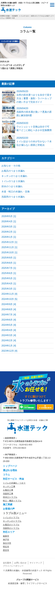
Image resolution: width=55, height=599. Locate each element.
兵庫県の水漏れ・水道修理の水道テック (23, 570)
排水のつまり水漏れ (12, 186)
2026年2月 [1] (8, 232)
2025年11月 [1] (9, 247)
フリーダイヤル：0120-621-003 (17, 444)
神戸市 (6, 539)
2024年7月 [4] (8, 314)
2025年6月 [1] (8, 273)
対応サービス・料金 (13, 479)
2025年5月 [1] (8, 278)
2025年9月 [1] (8, 257)
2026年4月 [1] (8, 221)
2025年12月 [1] (9, 242)
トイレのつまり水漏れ (9, 41)
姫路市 (6, 536)
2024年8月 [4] (8, 309)
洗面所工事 (8, 493)
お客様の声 (9, 508)
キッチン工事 (9, 486)
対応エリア (9, 532)
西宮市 (6, 550)
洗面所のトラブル (11, 528)
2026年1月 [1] (8, 237)
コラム (6, 474)
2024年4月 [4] (8, 330)
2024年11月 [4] (9, 294)
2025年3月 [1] (8, 288)
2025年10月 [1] (9, 252)
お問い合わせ (20, 563)
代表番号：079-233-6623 (14, 448)
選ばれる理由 (10, 470)
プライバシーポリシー (13, 566)
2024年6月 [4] (8, 320)
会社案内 (7, 563)
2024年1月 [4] (8, 345)
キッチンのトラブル (12, 521)
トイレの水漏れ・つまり (14, 483)
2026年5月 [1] (8, 216)
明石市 (6, 546)
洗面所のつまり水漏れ (13, 196)
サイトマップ (36, 563)
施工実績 (7, 504)
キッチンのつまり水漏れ (14, 176)
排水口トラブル (10, 497)
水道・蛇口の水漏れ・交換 (15, 191)
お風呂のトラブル (11, 524)
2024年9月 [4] (8, 304)
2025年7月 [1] (8, 268)
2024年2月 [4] (8, 340)
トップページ (10, 466)
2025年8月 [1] (8, 263)
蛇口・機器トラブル (12, 500)
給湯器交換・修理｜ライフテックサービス (27, 583)
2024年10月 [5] (9, 299)
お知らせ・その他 (10, 165)
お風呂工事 (8, 490)
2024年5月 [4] (8, 325)
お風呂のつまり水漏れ (13, 171)
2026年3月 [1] (8, 226)
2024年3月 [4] (8, 335)
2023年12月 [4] (9, 351)
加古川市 (7, 543)
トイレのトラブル (11, 517)
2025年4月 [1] (8, 283)
